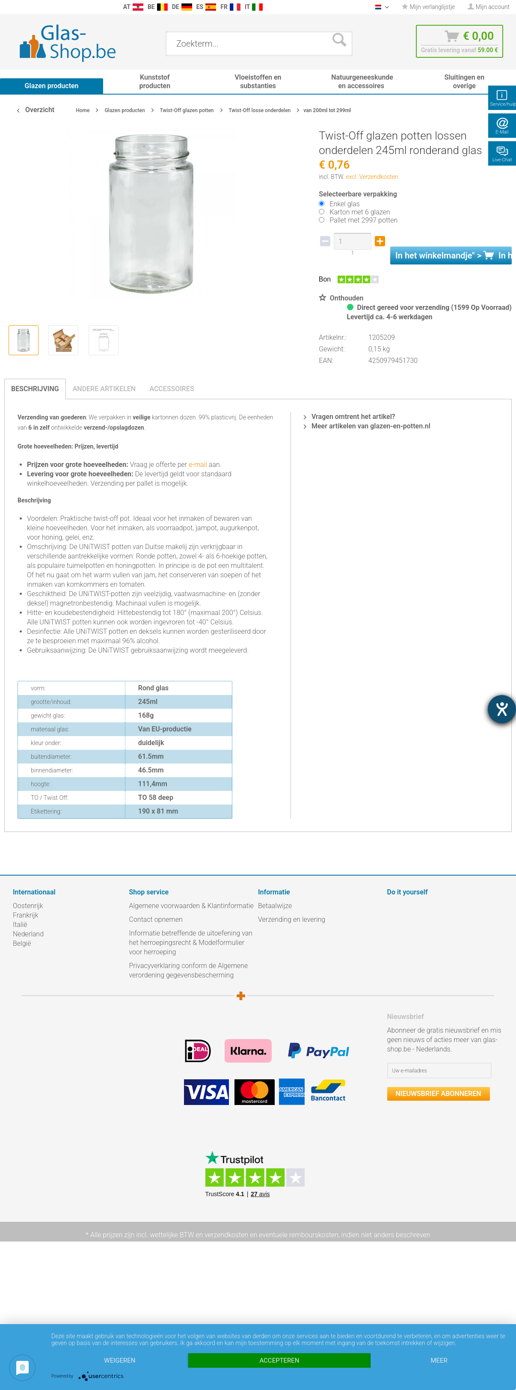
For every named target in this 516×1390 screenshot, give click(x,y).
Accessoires (171, 389)
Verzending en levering (291, 919)
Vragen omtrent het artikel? (349, 417)
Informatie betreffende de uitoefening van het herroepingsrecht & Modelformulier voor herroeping (191, 942)
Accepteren (279, 1360)
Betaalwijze (275, 906)
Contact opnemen (156, 919)
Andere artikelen (104, 389)
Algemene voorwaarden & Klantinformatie (191, 906)
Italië (20, 925)
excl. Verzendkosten (372, 176)
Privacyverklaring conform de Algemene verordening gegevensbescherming (188, 970)
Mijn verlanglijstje (428, 6)
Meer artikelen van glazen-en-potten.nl (367, 426)
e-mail (197, 464)
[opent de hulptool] (502, 709)
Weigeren (119, 1360)
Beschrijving (35, 389)
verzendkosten (226, 1235)
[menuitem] (8, 7)
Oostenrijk (28, 906)
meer (438, 1360)
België (22, 943)
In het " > (453, 255)
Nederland (28, 934)
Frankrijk (26, 915)
